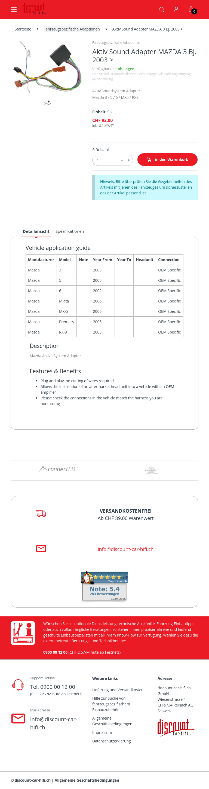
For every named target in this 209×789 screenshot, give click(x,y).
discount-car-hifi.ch (33, 780)
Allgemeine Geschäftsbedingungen (112, 720)
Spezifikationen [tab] (70, 231)
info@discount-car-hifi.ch (125, 549)
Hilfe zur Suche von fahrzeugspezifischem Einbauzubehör (111, 704)
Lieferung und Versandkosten (117, 689)
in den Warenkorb (167, 160)
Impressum (102, 732)
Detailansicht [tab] (36, 231)
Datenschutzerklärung (111, 741)
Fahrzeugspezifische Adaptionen (72, 29)
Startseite (23, 29)
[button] (162, 9)
